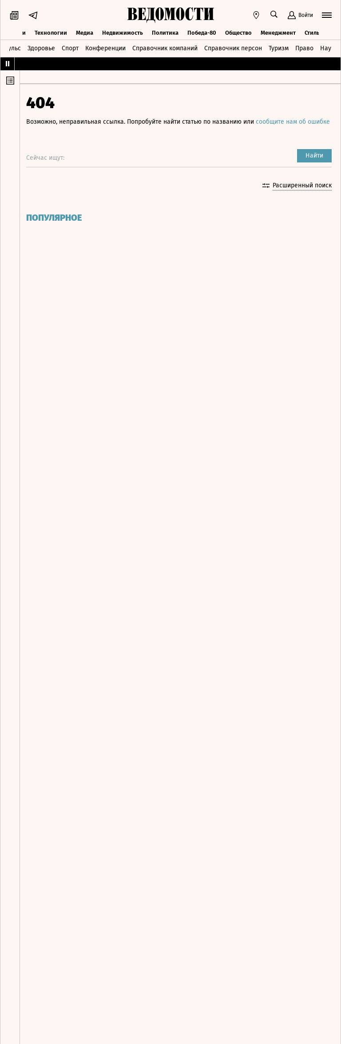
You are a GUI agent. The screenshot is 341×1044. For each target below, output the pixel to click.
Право (304, 48)
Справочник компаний (165, 48)
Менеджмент (278, 32)
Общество (238, 32)
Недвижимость (122, 32)
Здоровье (41, 48)
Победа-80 (201, 32)
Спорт (70, 48)
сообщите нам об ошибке (66, 130)
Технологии (51, 32)
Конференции (105, 48)
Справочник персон (233, 48)
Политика (165, 32)
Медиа (84, 32)
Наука (329, 48)
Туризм (279, 48)
